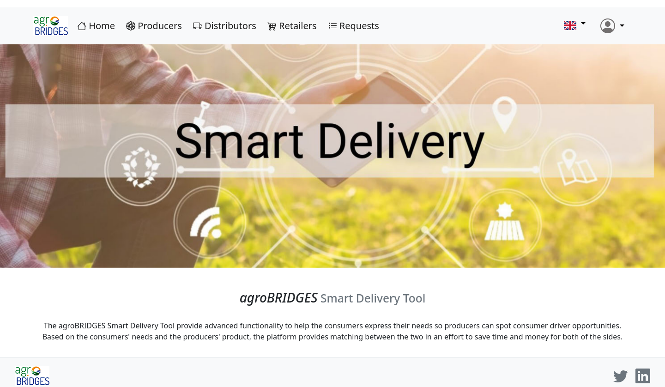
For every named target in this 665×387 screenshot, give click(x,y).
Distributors (229, 25)
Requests (358, 25)
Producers (158, 25)
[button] (574, 26)
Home (100, 25)
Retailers (297, 25)
